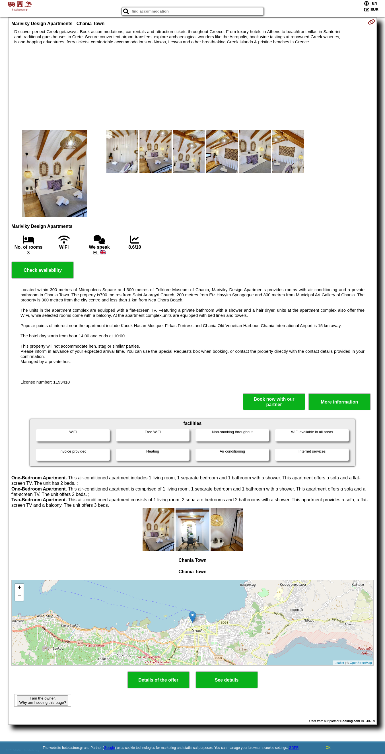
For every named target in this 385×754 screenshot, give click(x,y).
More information (339, 402)
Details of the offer (158, 680)
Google (109, 748)
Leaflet (339, 662)
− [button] (19, 596)
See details (227, 680)
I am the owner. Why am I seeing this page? (42, 700)
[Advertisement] (192, 87)
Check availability (43, 270)
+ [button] (19, 588)
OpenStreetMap (361, 662)
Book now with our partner (274, 402)
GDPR (294, 748)
